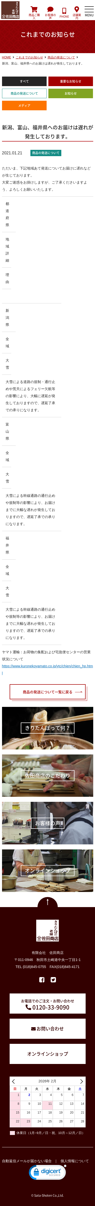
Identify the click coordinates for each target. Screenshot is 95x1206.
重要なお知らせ (70, 81)
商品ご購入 (34, 13)
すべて (24, 81)
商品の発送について (24, 93)
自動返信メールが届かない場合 (27, 1161)
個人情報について (75, 1161)
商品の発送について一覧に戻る (47, 691)
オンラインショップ (47, 1053)
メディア (24, 105)
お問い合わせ (50, 1028)
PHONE (64, 13)
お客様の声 (50, 13)
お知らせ (71, 93)
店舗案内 (76, 13)
